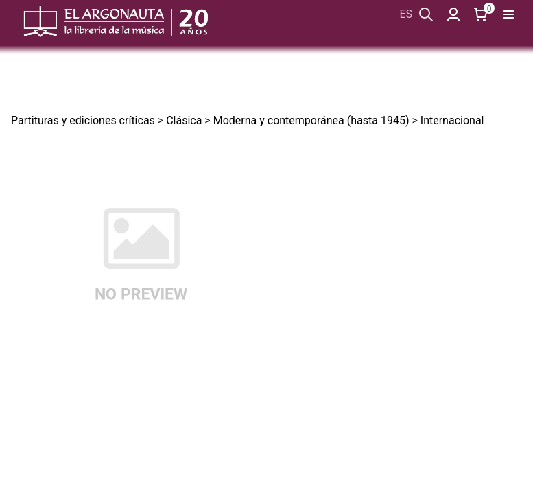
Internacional (452, 120)
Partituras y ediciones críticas (83, 120)
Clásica (184, 120)
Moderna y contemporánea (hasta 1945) (311, 120)
